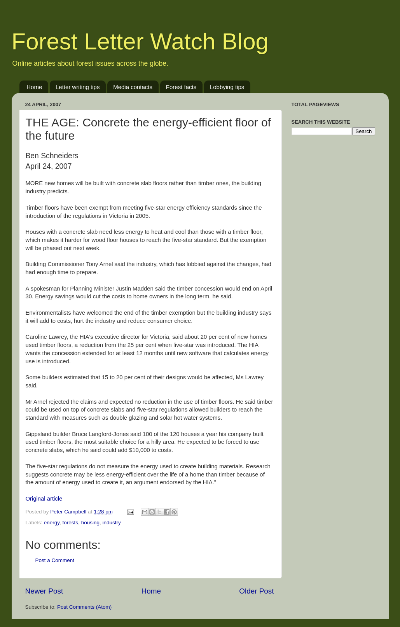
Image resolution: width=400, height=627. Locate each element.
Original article (44, 499)
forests (71, 522)
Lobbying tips (227, 87)
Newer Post (44, 591)
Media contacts (132, 87)
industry (111, 522)
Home (34, 87)
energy (51, 522)
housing (90, 522)
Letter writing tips (78, 87)
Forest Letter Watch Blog (140, 41)
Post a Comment (55, 560)
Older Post (256, 591)
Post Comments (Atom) (84, 607)
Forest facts (181, 87)
